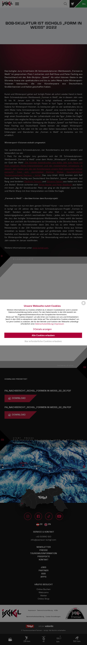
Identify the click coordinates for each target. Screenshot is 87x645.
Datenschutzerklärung (44, 324)
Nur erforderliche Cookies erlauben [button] (43, 341)
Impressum (59, 324)
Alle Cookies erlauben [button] (43, 335)
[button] (42, 329)
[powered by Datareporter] (83, 305)
